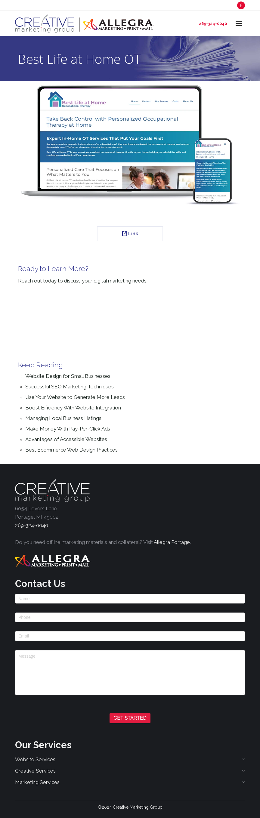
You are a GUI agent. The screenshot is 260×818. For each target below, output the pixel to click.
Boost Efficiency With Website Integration (73, 408)
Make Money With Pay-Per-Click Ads (67, 429)
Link (130, 233)
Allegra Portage (172, 542)
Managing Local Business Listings (63, 418)
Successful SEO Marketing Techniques (69, 387)
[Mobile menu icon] (239, 23)
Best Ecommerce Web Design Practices (71, 450)
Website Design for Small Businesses (67, 376)
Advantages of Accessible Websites (66, 439)
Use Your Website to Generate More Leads (75, 397)
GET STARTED (130, 718)
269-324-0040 (213, 23)
